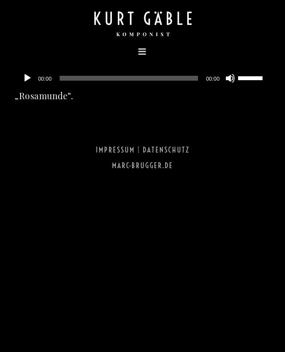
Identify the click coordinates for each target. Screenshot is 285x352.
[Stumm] (230, 78)
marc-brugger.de (142, 190)
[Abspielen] (27, 78)
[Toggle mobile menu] (83, 51)
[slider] (129, 78)
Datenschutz (166, 174)
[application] (142, 78)
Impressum (115, 174)
